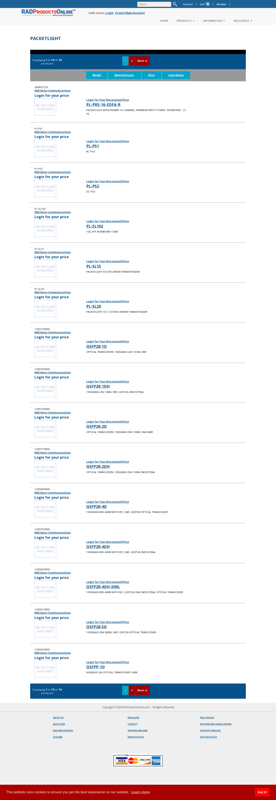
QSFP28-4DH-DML (103, 586)
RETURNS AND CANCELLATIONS (216, 724)
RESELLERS (133, 717)
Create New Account (130, 13)
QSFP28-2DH (98, 466)
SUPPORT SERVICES (210, 730)
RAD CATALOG (207, 717)
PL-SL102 (94, 226)
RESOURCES (243, 21)
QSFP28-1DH (98, 386)
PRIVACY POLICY (136, 737)
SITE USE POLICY (208, 737)
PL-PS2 (92, 186)
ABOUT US (58, 717)
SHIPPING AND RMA (137, 730)
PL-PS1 (92, 145)
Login (109, 13)
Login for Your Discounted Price (107, 100)
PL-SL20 (93, 306)
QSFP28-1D (96, 346)
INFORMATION (214, 21)
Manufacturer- (124, 75)
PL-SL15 (93, 266)
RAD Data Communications (52, 90)
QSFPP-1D (95, 666)
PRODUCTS (185, 21)
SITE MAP (58, 737)
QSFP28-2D (96, 426)
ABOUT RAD (59, 724)
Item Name (176, 75)
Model (97, 75)
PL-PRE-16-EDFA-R (103, 104)
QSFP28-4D (96, 506)
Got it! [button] (262, 792)
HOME (164, 21)
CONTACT (132, 724)
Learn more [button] (140, 792)
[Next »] (142, 60)
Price (151, 75)
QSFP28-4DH (98, 546)
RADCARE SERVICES (63, 730)
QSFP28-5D (96, 626)
